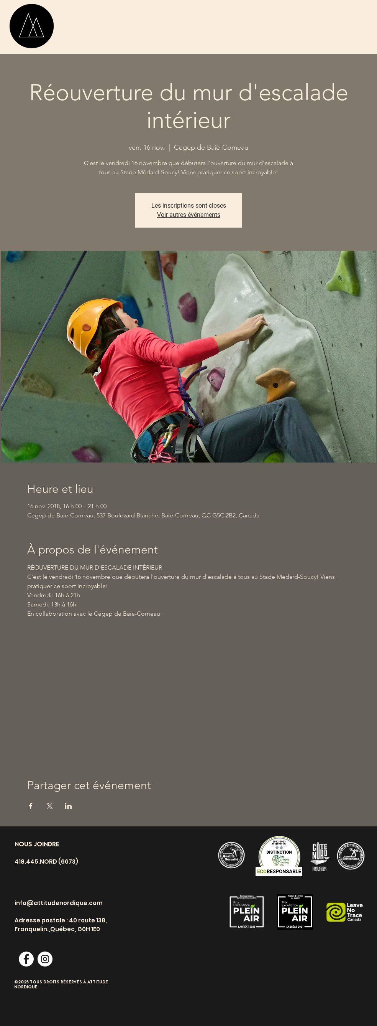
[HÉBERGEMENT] (288, 26)
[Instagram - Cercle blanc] (45, 959)
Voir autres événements (188, 214)
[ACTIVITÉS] (86, 26)
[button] (329, 28)
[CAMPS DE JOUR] (150, 26)
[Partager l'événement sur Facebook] (30, 806)
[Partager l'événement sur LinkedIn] (68, 806)
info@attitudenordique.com (59, 903)
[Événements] (220, 26)
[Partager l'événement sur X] (49, 806)
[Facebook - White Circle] (26, 959)
